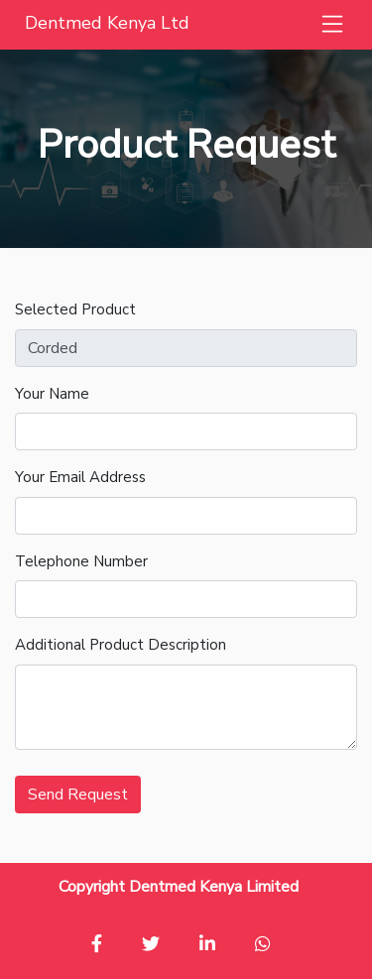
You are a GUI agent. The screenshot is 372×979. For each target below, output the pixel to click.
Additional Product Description (120, 645)
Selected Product (75, 309)
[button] (332, 25)
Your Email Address (80, 477)
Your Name (52, 394)
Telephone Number (81, 561)
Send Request (78, 794)
